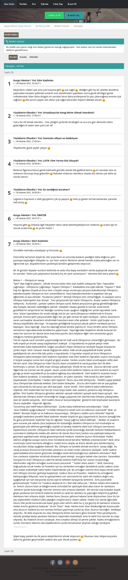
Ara (34, 4)
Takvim (44, 4)
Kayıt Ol (72, 4)
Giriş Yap (58, 4)
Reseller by (51, 571)
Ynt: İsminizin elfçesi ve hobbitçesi (58, 138)
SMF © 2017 (49, 568)
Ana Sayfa (9, 4)
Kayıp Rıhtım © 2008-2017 (84, 568)
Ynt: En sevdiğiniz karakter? (54, 189)
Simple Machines (63, 568)
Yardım (23, 4)
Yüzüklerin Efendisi (24, 112)
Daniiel (60, 571)
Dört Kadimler (40, 240)
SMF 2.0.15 (37, 568)
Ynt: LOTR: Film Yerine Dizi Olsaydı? (58, 160)
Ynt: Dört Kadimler (43, 80)
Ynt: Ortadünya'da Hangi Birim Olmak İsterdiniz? (66, 112)
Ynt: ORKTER (39, 215)
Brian (79, 571)
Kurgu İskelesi (21, 80)
